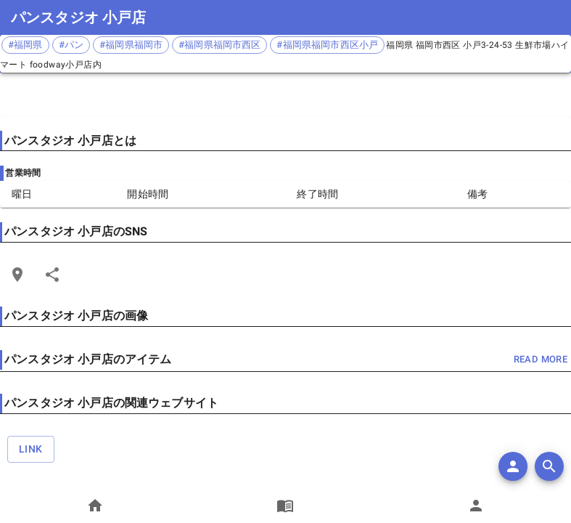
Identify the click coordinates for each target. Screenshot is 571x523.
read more (540, 360)
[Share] (52, 274)
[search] (549, 466)
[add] (512, 466)
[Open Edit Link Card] (17, 274)
